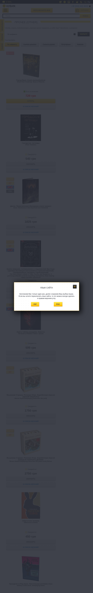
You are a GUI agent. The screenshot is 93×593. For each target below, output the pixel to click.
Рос (58, 304)
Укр (35, 304)
